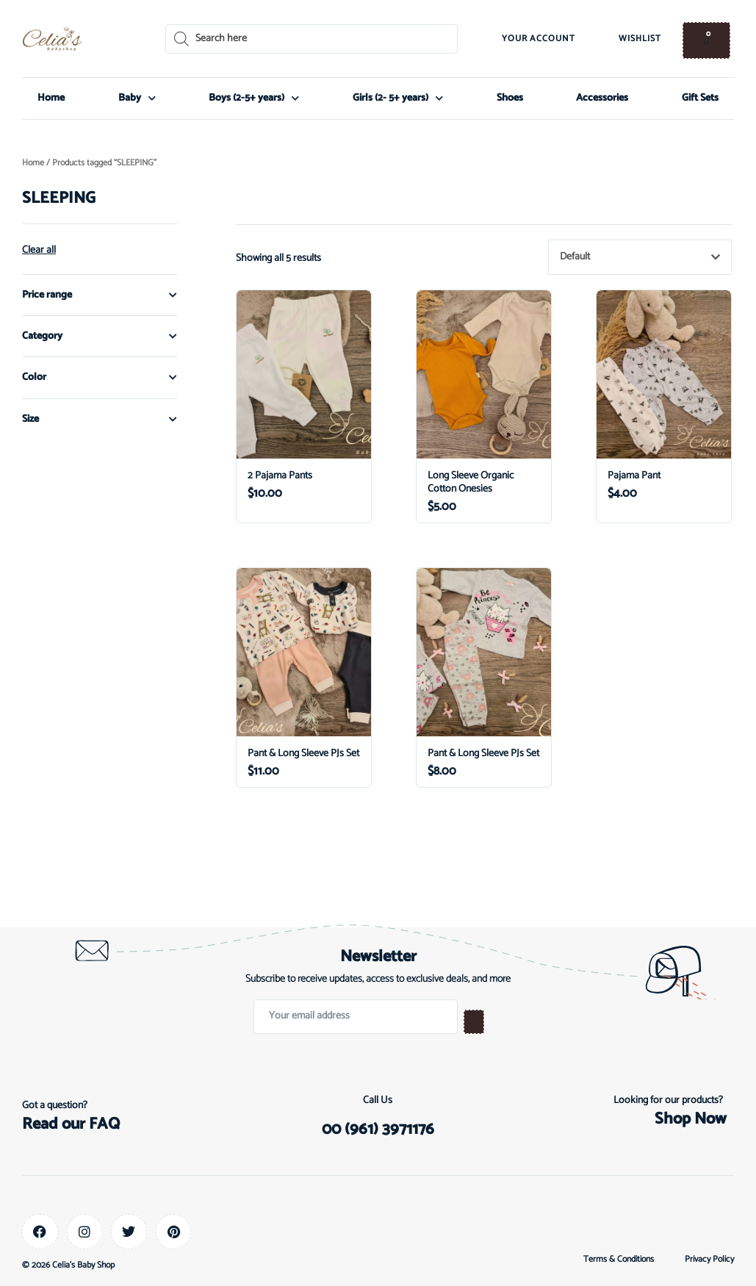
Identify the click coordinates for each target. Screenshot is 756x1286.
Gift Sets (700, 98)
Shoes (510, 98)
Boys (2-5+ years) (254, 98)
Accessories (602, 98)
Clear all (39, 251)
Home (51, 98)
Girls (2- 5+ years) (398, 98)
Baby (137, 98)
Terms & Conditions (618, 1259)
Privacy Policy (709, 1259)
